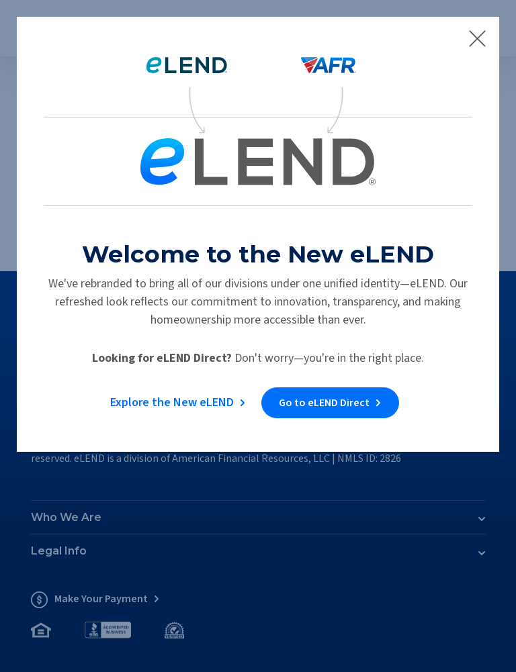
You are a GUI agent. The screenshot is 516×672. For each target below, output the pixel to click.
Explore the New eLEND (172, 402)
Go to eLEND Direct (324, 402)
